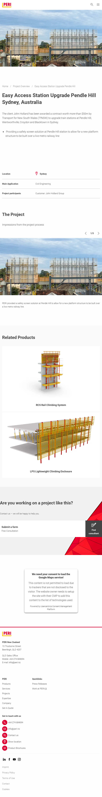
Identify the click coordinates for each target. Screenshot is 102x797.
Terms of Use (8, 778)
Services (6, 688)
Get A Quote (7, 708)
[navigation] (51, 529)
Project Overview (21, 86)
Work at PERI (39, 688)
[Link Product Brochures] (51, 748)
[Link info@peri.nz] (51, 728)
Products (6, 684)
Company (6, 703)
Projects (6, 693)
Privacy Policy (8, 772)
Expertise (6, 698)
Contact (6, 783)
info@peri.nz (14, 662)
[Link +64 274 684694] (51, 722)
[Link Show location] (51, 741)
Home (5, 86)
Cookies (6, 789)
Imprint (5, 767)
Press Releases (39, 684)
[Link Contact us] (51, 735)
